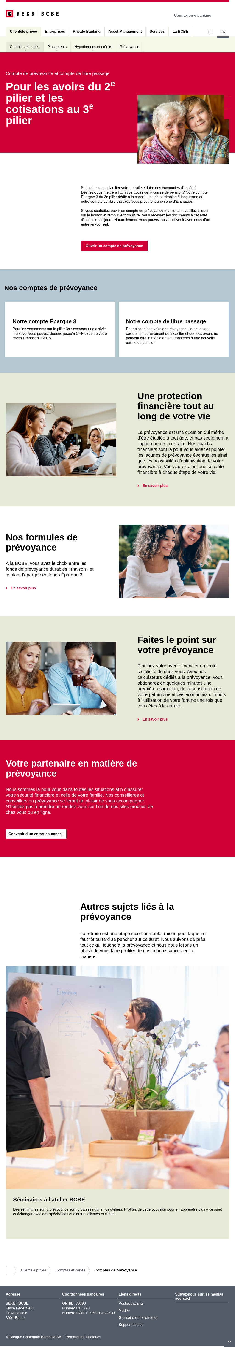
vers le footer (229, 1341)
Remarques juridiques (83, 1338)
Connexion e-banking (196, 15)
